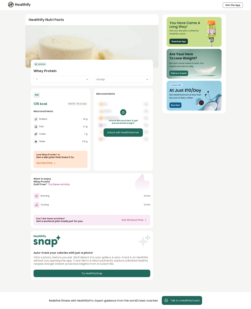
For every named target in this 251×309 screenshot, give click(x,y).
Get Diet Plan (46, 163)
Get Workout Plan (135, 220)
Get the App (232, 5)
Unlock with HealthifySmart (123, 132)
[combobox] (62, 79)
